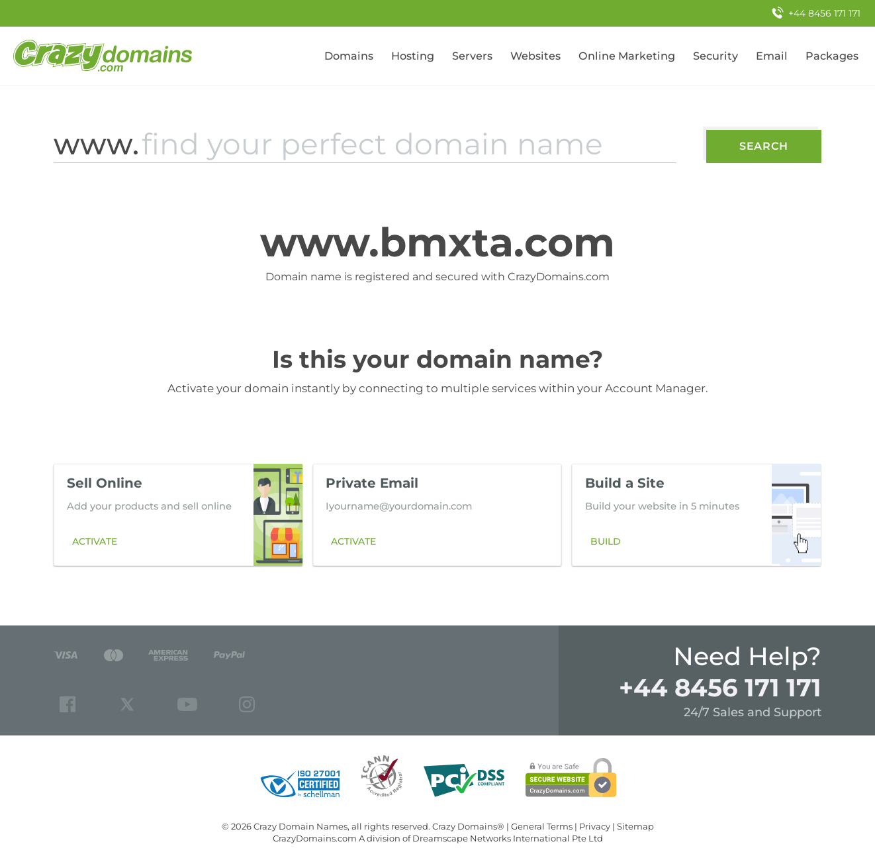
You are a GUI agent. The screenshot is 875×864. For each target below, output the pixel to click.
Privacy (594, 826)
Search (763, 146)
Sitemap (635, 826)
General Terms (542, 826)
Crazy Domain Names (300, 826)
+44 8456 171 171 (720, 687)
